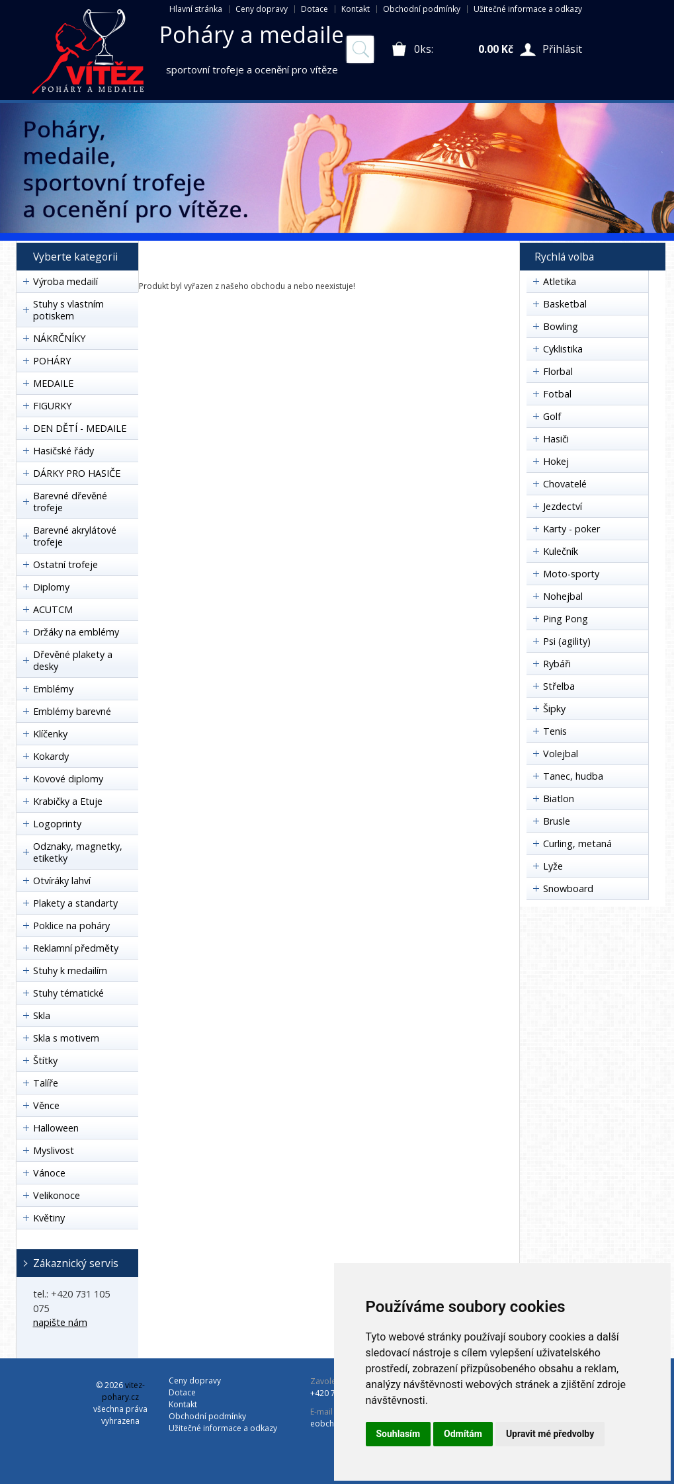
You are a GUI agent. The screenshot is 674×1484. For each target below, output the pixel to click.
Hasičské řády (63, 450)
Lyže (553, 866)
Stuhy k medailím (70, 970)
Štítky (45, 1060)
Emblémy (53, 688)
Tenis (555, 731)
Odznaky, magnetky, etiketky (77, 852)
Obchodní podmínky (421, 9)
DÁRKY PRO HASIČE (76, 473)
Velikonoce (56, 1195)
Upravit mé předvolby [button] (550, 1433)
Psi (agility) (567, 641)
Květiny (49, 1218)
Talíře (45, 1083)
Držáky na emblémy (76, 632)
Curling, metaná (577, 843)
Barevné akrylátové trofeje (74, 536)
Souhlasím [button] (398, 1433)
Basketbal (565, 304)
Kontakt (355, 9)
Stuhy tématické (68, 993)
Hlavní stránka (195, 9)
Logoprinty (57, 823)
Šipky (554, 708)
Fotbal (557, 394)
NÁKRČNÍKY (59, 338)
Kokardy (51, 756)
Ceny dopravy (261, 9)
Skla (41, 1015)
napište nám (60, 1322)
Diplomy (51, 587)
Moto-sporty (571, 573)
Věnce (46, 1105)
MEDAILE (53, 383)
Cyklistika (563, 349)
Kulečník (560, 551)
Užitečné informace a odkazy (528, 9)
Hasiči (556, 439)
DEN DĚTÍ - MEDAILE (79, 428)
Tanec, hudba (573, 776)
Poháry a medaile (251, 34)
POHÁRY (52, 360)
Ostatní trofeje (65, 564)
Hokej (556, 461)
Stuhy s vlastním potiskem (68, 310)
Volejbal (560, 753)
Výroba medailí (65, 281)
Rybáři (557, 663)
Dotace (314, 9)
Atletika (559, 281)
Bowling (560, 326)
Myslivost (53, 1150)
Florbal (558, 371)
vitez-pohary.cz (123, 1391)
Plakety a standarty (75, 903)
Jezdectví (562, 506)
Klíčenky (50, 733)
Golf (552, 416)
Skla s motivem (66, 1038)
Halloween (56, 1128)
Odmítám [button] (463, 1433)
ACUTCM (53, 609)
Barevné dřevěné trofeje (70, 501)
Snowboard (568, 888)
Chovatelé (565, 483)
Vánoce (49, 1173)
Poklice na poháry (71, 925)
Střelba (559, 686)
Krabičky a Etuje (68, 801)
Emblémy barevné (72, 711)
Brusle (556, 821)
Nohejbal (563, 596)
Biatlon (558, 798)
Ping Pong (565, 618)
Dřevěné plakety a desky (72, 660)
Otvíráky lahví (62, 880)
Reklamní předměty (75, 948)
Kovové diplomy (68, 778)
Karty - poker (571, 528)
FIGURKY (52, 405)
